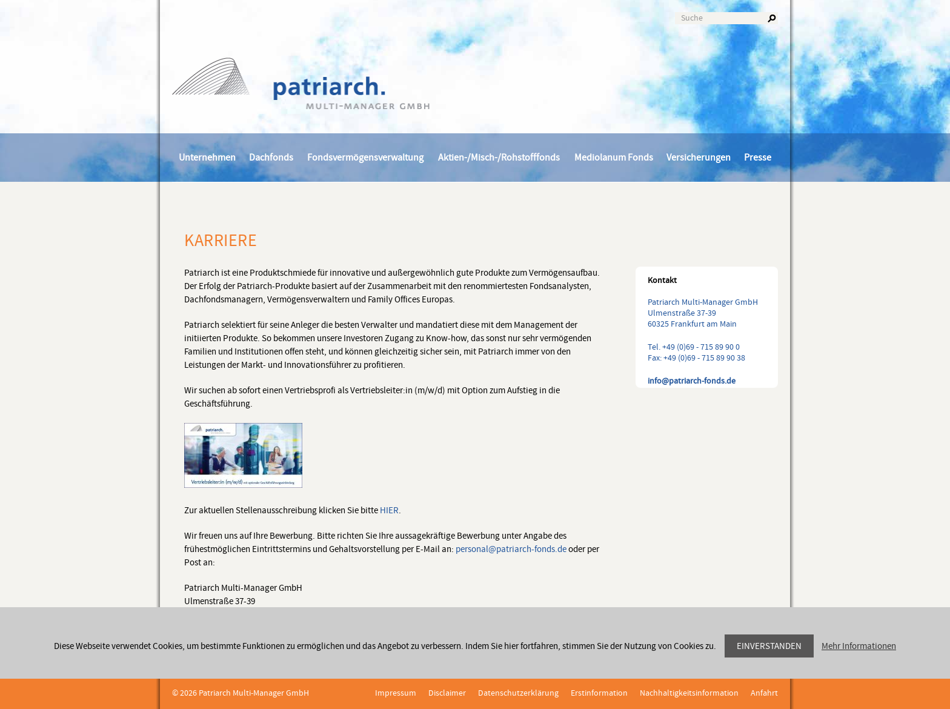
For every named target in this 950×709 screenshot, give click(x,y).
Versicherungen (698, 157)
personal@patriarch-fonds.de (511, 549)
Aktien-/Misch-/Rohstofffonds (499, 157)
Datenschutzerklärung (518, 693)
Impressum (395, 693)
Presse (757, 157)
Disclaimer (447, 693)
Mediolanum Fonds (613, 157)
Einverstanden (769, 646)
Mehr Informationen (859, 646)
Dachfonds (271, 157)
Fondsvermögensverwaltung (365, 157)
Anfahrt (764, 693)
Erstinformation (599, 693)
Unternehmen (207, 157)
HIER (389, 510)
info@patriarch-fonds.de (692, 381)
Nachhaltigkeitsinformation (689, 693)
